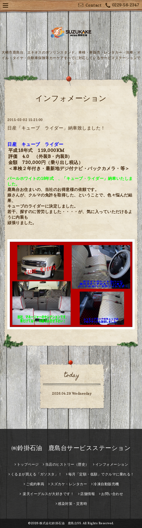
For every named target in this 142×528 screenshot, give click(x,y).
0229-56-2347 (122, 6)
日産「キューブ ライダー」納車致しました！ (56, 128)
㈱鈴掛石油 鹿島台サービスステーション (71, 448)
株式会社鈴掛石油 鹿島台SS (60, 523)
